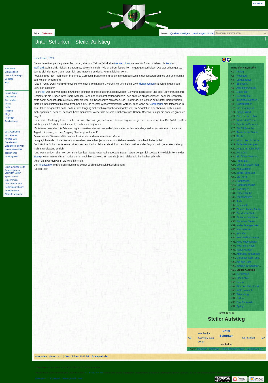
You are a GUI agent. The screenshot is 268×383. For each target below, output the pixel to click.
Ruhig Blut (242, 160)
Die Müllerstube (245, 128)
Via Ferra (242, 176)
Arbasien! (241, 152)
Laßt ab (241, 298)
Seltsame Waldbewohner (251, 217)
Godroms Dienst (246, 221)
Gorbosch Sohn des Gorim (252, 257)
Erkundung (243, 294)
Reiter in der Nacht (247, 132)
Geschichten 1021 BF (77, 356)
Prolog (240, 71)
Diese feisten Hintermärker (252, 116)
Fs (261, 349)
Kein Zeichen (244, 168)
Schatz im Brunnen (247, 124)
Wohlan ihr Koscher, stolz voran (206, 337)
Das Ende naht (245, 302)
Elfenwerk (242, 83)
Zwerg (37, 156)
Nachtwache (243, 229)
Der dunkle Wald (246, 213)
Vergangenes (244, 79)
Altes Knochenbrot (246, 241)
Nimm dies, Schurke (248, 140)
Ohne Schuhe (244, 193)
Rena (168, 63)
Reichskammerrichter (232, 349)
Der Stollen (243, 274)
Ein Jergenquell (245, 108)
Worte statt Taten (246, 120)
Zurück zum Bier (246, 172)
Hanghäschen (147, 83)
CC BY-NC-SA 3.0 (94, 372)
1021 (51, 58)
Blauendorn (252, 349)
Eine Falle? (243, 278)
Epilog (240, 306)
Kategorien (41, 356)
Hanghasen (243, 180)
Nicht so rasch (245, 290)
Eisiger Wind (244, 112)
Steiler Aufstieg (246, 269)
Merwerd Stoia (122, 63)
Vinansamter (45, 164)
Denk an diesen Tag (248, 164)
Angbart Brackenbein (248, 148)
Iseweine (202, 349)
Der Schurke (244, 96)
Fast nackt (242, 205)
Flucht (240, 136)
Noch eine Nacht (246, 245)
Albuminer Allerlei (246, 87)
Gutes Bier (242, 91)
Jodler (240, 201)
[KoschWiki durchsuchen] (241, 32)
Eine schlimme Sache (249, 209)
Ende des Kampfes (247, 144)
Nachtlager (243, 189)
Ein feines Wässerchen (249, 156)
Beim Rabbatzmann (248, 237)
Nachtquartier (244, 103)
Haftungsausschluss (72, 378)
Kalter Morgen (244, 249)
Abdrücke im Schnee (248, 253)
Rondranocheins (246, 184)
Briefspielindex (100, 356)
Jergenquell (156, 103)
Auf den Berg (243, 261)
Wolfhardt (214, 349)
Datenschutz (41, 378)
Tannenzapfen (244, 197)
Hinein (240, 282)
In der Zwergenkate (247, 225)
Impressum (55, 378)
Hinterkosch (40, 58)
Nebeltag (242, 75)
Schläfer (241, 233)
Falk (42, 91)
